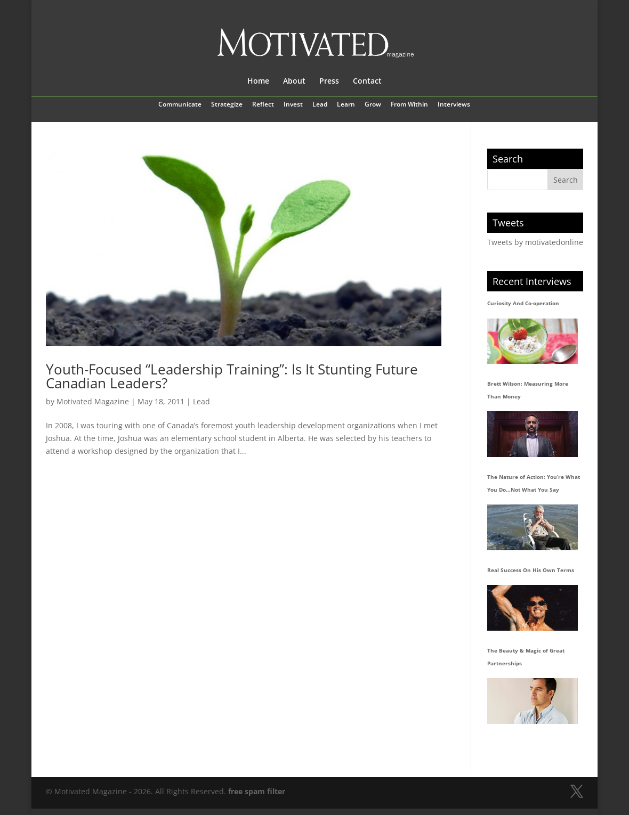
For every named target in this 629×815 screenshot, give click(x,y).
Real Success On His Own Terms (530, 570)
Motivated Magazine (93, 401)
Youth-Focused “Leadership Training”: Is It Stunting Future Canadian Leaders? (232, 376)
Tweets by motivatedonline (535, 242)
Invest (293, 105)
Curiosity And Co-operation (523, 303)
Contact (367, 81)
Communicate (179, 105)
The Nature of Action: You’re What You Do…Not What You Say (533, 483)
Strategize (227, 105)
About (294, 81)
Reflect (263, 105)
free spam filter (256, 791)
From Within (409, 105)
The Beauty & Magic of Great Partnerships (526, 657)
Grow (373, 105)
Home (258, 81)
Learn (346, 105)
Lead (319, 105)
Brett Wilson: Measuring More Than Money (527, 390)
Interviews (454, 105)
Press (329, 81)
